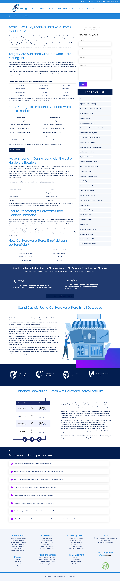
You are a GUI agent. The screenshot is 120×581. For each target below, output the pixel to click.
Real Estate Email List (18, 544)
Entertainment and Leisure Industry (91, 147)
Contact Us (91, 1)
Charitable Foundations (87, 123)
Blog (18, 566)
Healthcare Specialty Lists (88, 176)
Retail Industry (84, 225)
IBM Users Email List (76, 546)
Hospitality (83, 181)
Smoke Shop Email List (17, 551)
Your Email (82, 49)
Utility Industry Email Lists (88, 239)
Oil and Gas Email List (18, 540)
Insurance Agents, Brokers (88, 186)
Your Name (83, 40)
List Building (76, 559)
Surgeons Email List (47, 544)
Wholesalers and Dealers (88, 244)
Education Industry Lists (87, 143)
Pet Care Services (85, 215)
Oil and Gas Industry (86, 210)
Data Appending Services (47, 557)
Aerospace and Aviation (87, 99)
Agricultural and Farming (88, 104)
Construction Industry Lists (88, 133)
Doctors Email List (47, 540)
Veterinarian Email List (47, 542)
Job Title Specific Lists (87, 191)
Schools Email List (18, 548)
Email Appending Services (47, 559)
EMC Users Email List (76, 540)
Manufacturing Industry (87, 196)
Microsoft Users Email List (76, 548)
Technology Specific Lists (88, 230)
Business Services (85, 118)
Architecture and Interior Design (90, 109)
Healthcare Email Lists (66, 8)
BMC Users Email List (76, 542)
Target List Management (76, 564)
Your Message (83, 65)
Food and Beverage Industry (89, 167)
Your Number (83, 57)
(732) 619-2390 (106, 540)
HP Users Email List (76, 544)
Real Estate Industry (86, 220)
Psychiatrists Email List (47, 548)
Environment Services (87, 152)
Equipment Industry (86, 157)
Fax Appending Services (47, 564)
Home (34, 8)
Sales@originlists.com (106, 542)
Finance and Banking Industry (89, 162)
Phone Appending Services (47, 562)
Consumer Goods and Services (90, 138)
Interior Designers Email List (18, 542)
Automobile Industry (86, 114)
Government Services (87, 172)
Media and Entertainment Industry (91, 201)
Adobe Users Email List (76, 538)
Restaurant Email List (18, 546)
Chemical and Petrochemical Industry (92, 128)
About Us (83, 1)
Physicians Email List (47, 546)
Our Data (76, 557)
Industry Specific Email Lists (18, 538)
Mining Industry (85, 205)
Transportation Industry (87, 234)
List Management (76, 562)
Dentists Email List (47, 538)
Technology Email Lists (86, 8)
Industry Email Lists (46, 8)
